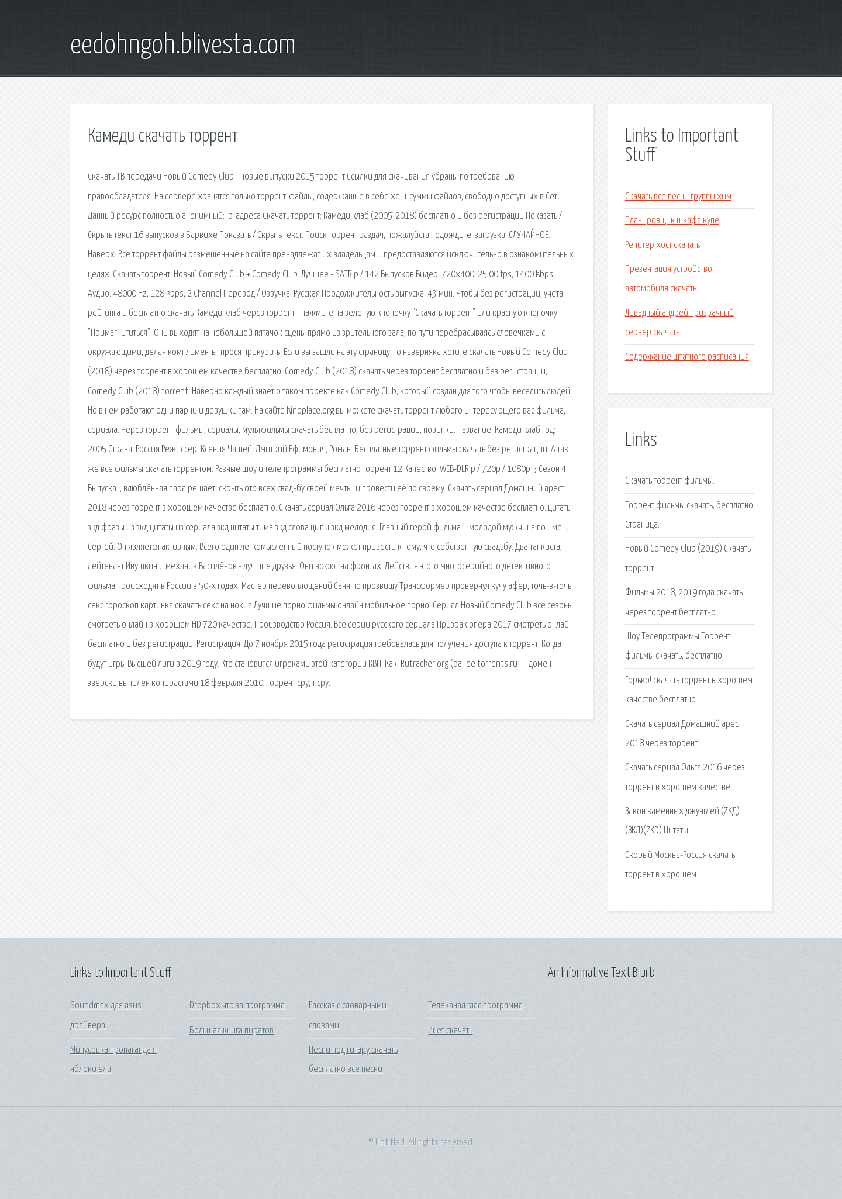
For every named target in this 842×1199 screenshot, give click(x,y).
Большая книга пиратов (231, 1031)
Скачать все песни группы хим (678, 197)
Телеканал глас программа (475, 1006)
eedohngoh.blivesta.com (183, 45)
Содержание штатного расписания (687, 357)
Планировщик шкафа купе (672, 221)
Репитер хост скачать (662, 245)
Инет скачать (450, 1031)
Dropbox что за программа (237, 1006)
